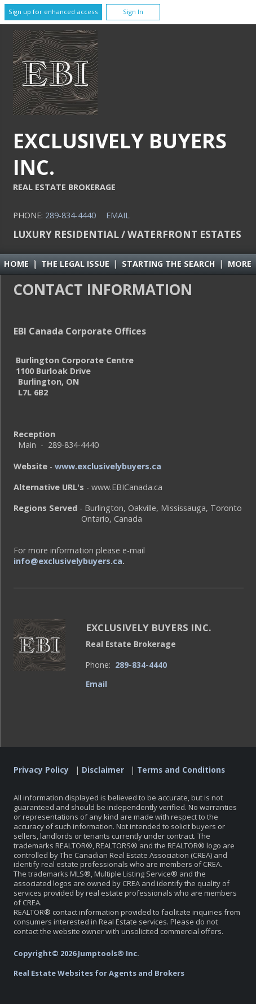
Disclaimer (103, 770)
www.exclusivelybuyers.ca (108, 466)
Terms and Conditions (181, 770)
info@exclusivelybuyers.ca (68, 561)
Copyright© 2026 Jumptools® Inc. (76, 953)
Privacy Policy (41, 770)
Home (16, 263)
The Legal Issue (75, 263)
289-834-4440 (70, 215)
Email (118, 215)
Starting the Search (168, 263)
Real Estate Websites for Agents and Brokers (99, 973)
